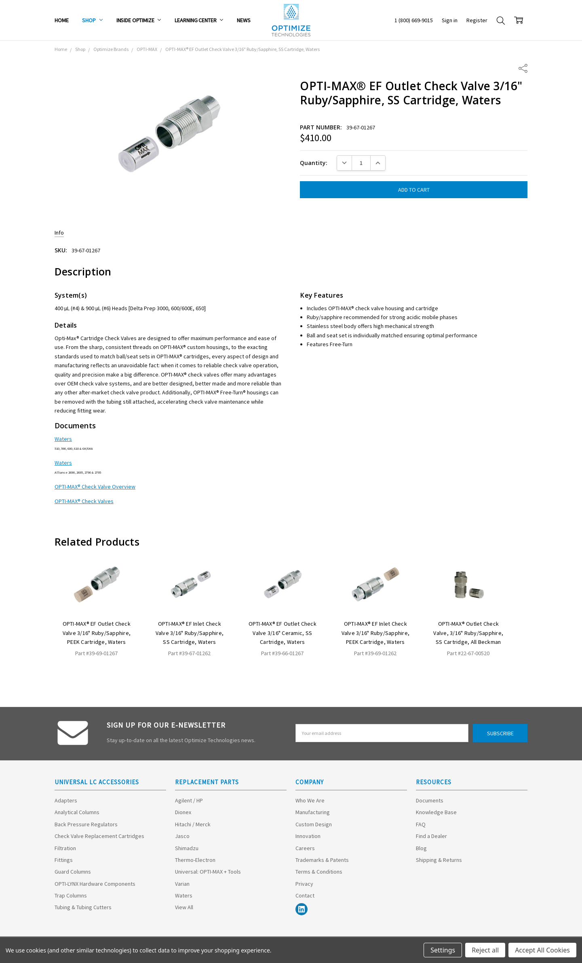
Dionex (183, 812)
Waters (63, 438)
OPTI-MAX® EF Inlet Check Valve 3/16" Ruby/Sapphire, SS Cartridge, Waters (190, 633)
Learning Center (199, 20)
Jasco (182, 836)
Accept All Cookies (542, 950)
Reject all (485, 950)
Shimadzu (186, 848)
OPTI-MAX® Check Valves (84, 501)
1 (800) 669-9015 (413, 20)
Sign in (450, 20)
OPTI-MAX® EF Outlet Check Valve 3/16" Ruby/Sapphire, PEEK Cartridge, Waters (97, 633)
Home (61, 20)
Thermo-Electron (195, 860)
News (243, 20)
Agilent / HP (189, 800)
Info (59, 232)
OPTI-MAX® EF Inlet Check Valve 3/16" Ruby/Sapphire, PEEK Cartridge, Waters (376, 633)
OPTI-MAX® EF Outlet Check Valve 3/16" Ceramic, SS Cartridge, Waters (282, 633)
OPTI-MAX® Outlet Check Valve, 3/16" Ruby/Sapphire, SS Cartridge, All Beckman (468, 633)
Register (476, 20)
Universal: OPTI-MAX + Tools (208, 871)
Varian (182, 883)
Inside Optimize (138, 20)
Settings (442, 950)
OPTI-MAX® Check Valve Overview (95, 486)
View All (184, 907)
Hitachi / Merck (193, 824)
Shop (92, 20)
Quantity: (313, 163)
